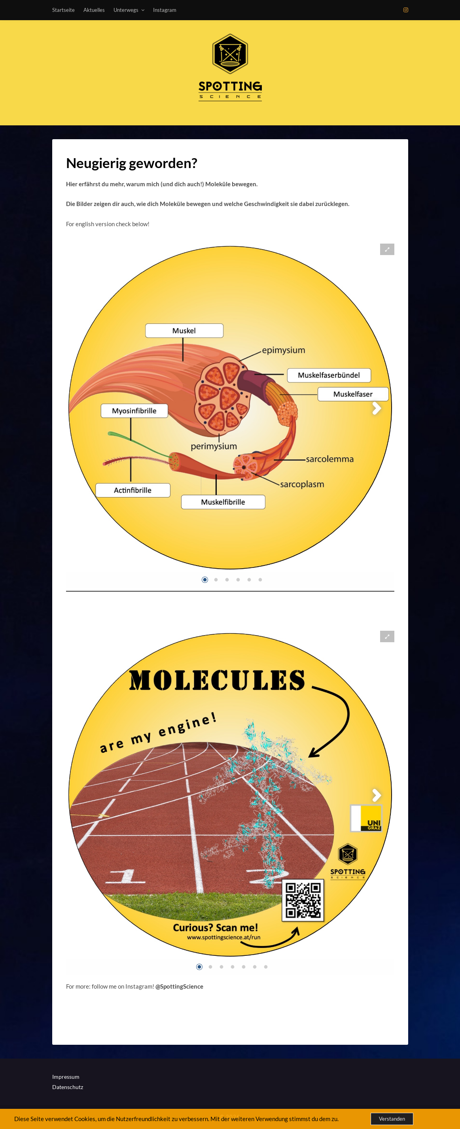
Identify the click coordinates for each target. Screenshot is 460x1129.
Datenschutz (67, 1087)
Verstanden (392, 1119)
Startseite (63, 10)
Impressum (66, 1076)
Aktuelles (94, 10)
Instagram (164, 10)
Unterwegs (126, 10)
